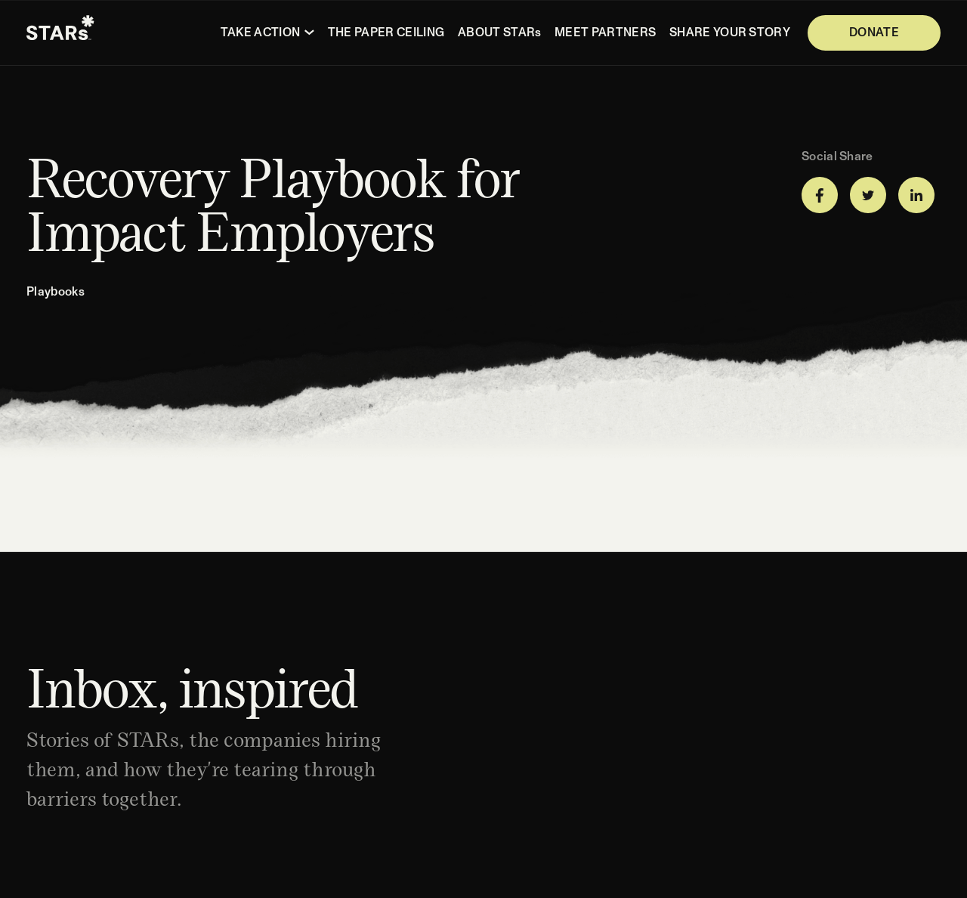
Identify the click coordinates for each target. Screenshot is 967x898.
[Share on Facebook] (820, 195)
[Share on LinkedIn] (916, 195)
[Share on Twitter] (868, 195)
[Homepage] (60, 33)
